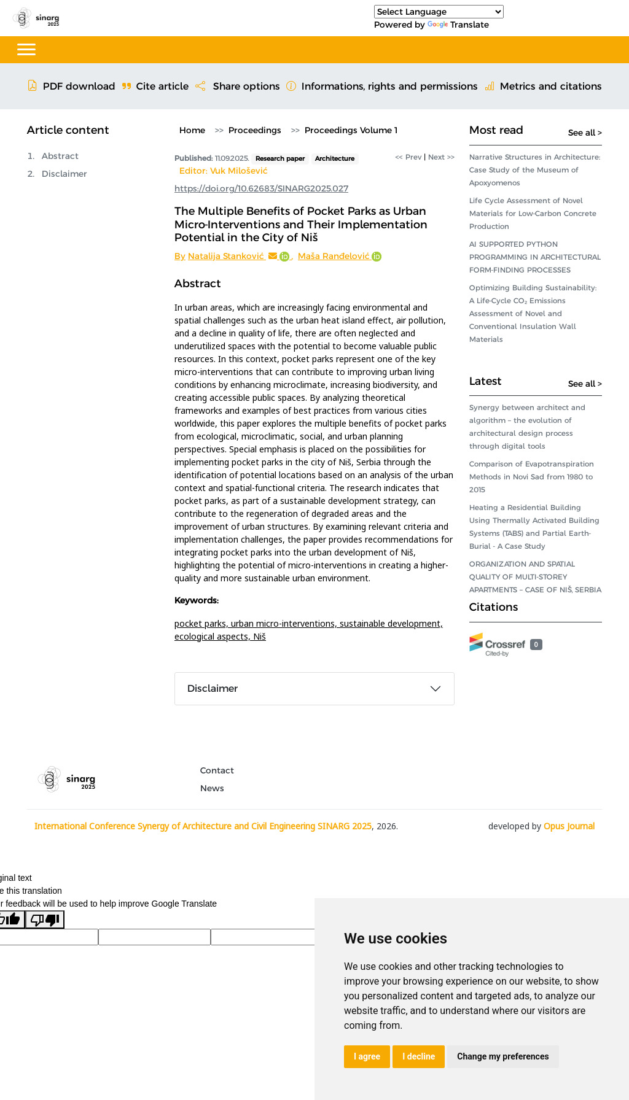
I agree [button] (367, 1056)
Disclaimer (64, 173)
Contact (217, 770)
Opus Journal (569, 826)
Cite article (155, 86)
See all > (585, 132)
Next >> (441, 156)
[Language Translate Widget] (439, 11)
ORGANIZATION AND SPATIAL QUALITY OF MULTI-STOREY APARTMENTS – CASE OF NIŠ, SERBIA (535, 576)
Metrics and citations (543, 86)
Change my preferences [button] (503, 1056)
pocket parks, (202, 623)
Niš (259, 636)
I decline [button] (418, 1056)
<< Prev (408, 156)
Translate (458, 24)
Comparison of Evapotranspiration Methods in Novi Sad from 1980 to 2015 (531, 476)
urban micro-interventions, (285, 623)
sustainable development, (391, 623)
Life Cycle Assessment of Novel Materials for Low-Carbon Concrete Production (532, 213)
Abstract (60, 155)
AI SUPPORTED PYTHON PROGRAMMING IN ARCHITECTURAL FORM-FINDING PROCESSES (535, 256)
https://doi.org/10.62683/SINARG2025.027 (261, 188)
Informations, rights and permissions (382, 86)
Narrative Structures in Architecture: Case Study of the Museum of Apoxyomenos (534, 169)
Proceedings (255, 130)
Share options (237, 86)
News (212, 788)
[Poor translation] (44, 919)
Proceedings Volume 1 (351, 130)
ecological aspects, (213, 636)
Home (192, 130)
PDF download (71, 86)
